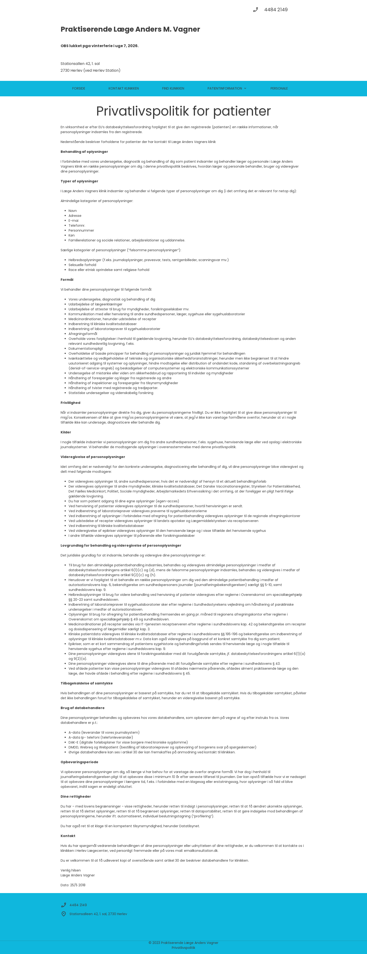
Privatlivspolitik (183, 947)
